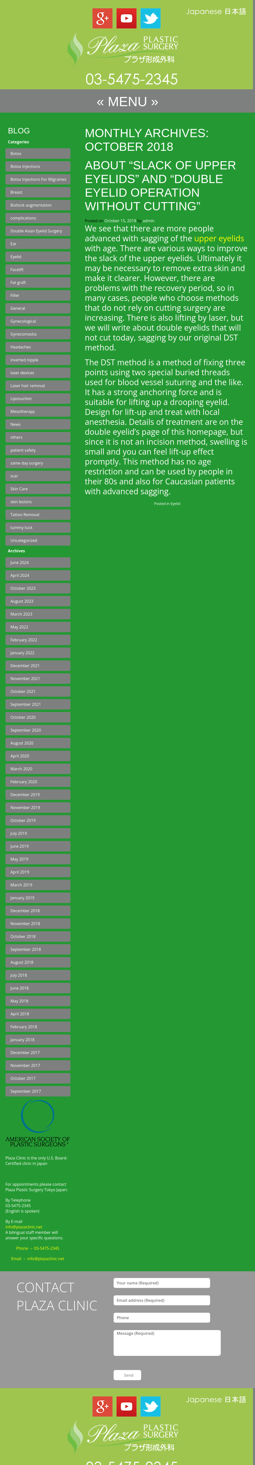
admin (148, 220)
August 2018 (21, 962)
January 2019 (22, 898)
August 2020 (21, 743)
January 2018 (22, 1039)
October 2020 (23, 717)
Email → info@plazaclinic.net (37, 1258)
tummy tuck (21, 527)
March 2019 (21, 885)
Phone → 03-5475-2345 (37, 1248)
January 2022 (22, 652)
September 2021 (25, 704)
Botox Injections (25, 166)
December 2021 (25, 665)
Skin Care (19, 489)
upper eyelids (219, 238)
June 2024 (19, 562)
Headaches (20, 347)
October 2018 (23, 936)
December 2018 (25, 910)
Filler (14, 295)
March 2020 (21, 769)
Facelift (17, 269)
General (17, 308)
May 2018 (19, 1001)
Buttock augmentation (31, 205)
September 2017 (25, 1091)
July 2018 (18, 975)
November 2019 (25, 807)
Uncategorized (23, 540)
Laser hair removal (27, 385)
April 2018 (19, 1014)
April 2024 (19, 575)
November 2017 (25, 1065)
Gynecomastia (23, 334)
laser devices (22, 372)
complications (23, 218)
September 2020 (25, 730)
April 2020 (19, 756)
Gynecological (23, 321)
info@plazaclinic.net (23, 1227)
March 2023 (21, 614)
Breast (16, 192)
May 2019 (19, 859)
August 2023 (21, 601)
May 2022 (19, 627)
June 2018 (19, 988)
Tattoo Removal (24, 514)
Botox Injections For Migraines (38, 179)
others (16, 437)
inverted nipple (24, 360)
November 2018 (25, 923)
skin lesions (21, 501)
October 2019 (23, 820)
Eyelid (15, 256)
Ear (13, 244)
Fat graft (18, 282)
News (15, 424)
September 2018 (25, 949)
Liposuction (21, 398)
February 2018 (23, 1026)
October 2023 (23, 588)
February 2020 (23, 781)
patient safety (23, 450)
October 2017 (23, 1078)
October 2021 (23, 691)
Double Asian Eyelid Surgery (36, 231)
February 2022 (23, 640)
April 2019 (19, 872)
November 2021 (25, 678)
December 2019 (25, 794)
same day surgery (26, 463)
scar (14, 476)
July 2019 (18, 833)
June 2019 (19, 846)
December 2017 (25, 1052)
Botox (15, 153)
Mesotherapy (22, 411)
